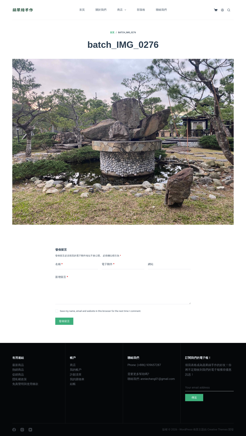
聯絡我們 (161, 9)
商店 (122, 10)
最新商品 (18, 365)
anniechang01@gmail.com (158, 379)
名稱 (59, 264)
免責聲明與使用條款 (25, 384)
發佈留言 (64, 321)
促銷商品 (18, 374)
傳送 (194, 397)
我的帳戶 (75, 369)
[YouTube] (30, 429)
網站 (150, 264)
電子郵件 (108, 264)
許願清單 (75, 374)
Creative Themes (217, 429)
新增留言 (61, 277)
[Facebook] (14, 429)
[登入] (222, 10)
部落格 (141, 9)
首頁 (82, 9)
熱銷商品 (18, 369)
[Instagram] (22, 429)
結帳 (73, 384)
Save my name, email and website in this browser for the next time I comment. (100, 311)
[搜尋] (228, 10)
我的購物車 (77, 379)
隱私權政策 (19, 379)
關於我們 (101, 9)
